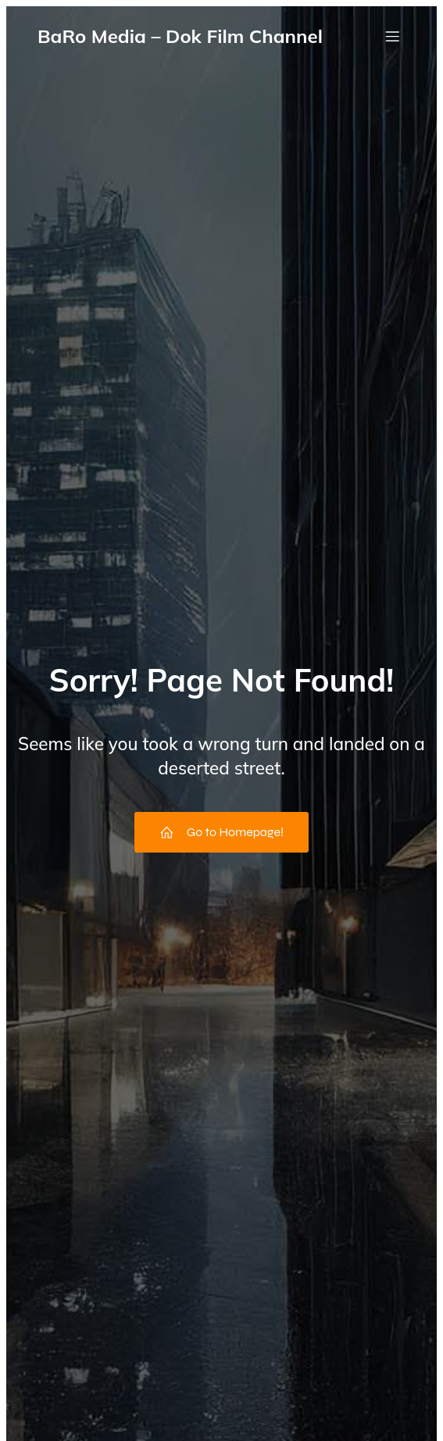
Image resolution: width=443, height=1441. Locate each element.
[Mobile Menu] (392, 36)
